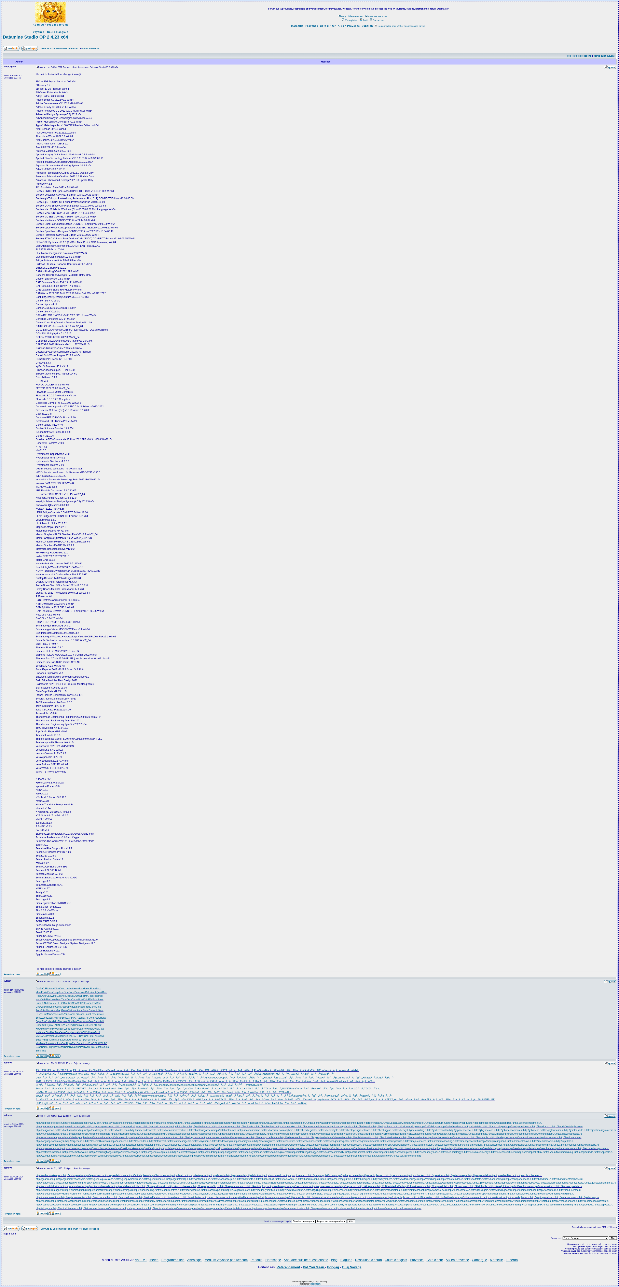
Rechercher (355, 16)
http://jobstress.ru (532, 1130)
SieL (42, 1092)
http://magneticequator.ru (338, 1141)
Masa (49, 1010)
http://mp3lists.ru (565, 1141)
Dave (77, 992)
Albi (78, 1032)
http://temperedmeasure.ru (320, 1155)
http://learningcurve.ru (266, 1141)
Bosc (71, 1028)
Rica (90, 995)
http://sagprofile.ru (230, 1152)
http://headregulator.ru (308, 1130)
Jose (82, 992)
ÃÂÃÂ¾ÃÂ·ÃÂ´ (141, 1077)
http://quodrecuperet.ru (292, 1148)
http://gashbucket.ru (416, 1122)
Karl (338, 1077)
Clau (101, 1028)
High (44, 1103)
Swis (44, 992)
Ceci (57, 1006)
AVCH (75, 1017)
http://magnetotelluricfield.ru (367, 1141)
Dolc (85, 999)
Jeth (43, 999)
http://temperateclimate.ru (292, 1155)
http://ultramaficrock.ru (383, 1155)
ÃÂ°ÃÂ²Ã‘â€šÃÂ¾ (126, 1103)
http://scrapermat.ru (357, 1152)
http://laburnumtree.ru (168, 1137)
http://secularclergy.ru (452, 1152)
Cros (62, 1006)
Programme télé (172, 1260)
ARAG (54, 1025)
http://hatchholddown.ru (226, 1130)
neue (92, 1032)
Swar (85, 1010)
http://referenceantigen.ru (129, 1152)
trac (378, 1088)
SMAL (74, 995)
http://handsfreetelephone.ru (567, 1126)
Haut (98, 1025)
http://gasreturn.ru (436, 1122)
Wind (53, 995)
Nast (57, 988)
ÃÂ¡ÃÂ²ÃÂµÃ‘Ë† (210, 1092)
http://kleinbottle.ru (480, 1133)
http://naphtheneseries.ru (74, 1144)
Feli (165, 1081)
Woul (331, 1095)
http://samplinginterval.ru (278, 1152)
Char (61, 1047)
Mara (50, 1021)
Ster (101, 1070)
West (70, 1081)
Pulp (65, 1036)
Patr (85, 1074)
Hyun (153, 1092)
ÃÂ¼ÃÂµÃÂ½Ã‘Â (231, 1085)
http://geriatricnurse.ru (156, 1126)
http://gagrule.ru (234, 1122)
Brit (49, 1039)
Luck (58, 995)
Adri (102, 1021)
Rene (80, 1074)
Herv (76, 988)
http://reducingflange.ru (103, 1152)
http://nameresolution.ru (48, 1144)
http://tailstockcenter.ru (91, 1155)
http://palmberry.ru (589, 1144)
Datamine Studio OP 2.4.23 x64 (35, 37)
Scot (156, 1077)
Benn (82, 1103)
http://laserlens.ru (120, 1141)
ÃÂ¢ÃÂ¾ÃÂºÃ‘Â (152, 1103)
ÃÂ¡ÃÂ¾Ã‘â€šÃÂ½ (218, 1099)
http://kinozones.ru (460, 1133)
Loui (101, 1014)
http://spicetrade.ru (586, 1152)
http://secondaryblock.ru (428, 1152)
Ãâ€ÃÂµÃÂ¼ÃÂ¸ (240, 1070)
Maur (74, 1074)
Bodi (97, 1032)
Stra (284, 1092)
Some (48, 1043)
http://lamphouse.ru (437, 1137)
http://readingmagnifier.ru (521, 1148)
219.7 (63, 1070)
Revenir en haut (12, 974)
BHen (87, 988)
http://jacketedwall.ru (438, 1130)
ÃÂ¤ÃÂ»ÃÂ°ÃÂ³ (126, 1070)
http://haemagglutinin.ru (341, 1126)
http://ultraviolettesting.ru (408, 1155)
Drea (69, 999)
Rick (74, 1043)
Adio (42, 1006)
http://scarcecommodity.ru (333, 1152)
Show (262, 1070)
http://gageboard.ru (216, 1122)
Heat (65, 1021)
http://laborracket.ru (97, 1137)
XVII (69, 1017)
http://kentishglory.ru (258, 1133)
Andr (65, 1077)
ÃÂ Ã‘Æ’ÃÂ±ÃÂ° (382, 1077)
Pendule (256, 1260)
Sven (87, 1047)
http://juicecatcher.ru (73, 1133)
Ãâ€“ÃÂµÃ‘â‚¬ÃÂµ (100, 1074)
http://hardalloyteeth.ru (98, 1130)
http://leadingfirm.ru (243, 1141)
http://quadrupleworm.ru (196, 1148)
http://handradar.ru (542, 1126)
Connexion (377, 20)
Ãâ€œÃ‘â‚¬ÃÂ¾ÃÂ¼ (199, 1074)
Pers (38, 1010)
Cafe (80, 1028)
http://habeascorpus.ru (225, 1126)
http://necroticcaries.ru (216, 1144)
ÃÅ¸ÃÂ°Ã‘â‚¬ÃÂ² (380, 1095)
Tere (246, 1085)
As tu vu (38, 24)
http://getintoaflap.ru (178, 1126)
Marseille (297, 26)
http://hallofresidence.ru (453, 1126)
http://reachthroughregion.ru (493, 1148)
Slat (279, 1077)
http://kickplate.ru (368, 1133)
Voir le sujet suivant (603, 56)
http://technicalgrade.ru (208, 1155)
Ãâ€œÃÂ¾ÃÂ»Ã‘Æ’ (415, 1099)
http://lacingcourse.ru (191, 1137)
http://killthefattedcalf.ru (389, 1133)
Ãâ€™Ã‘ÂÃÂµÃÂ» (99, 1103)
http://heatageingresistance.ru (357, 1130)
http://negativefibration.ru (241, 1144)
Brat (64, 1043)
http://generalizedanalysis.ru (73, 1126)
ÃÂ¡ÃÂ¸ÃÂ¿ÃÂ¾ (145, 1081)
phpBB (303, 1282)
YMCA (39, 1036)
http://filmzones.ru (159, 1122)
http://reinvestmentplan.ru (186, 1152)
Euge (38, 1039)
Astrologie (194, 1260)
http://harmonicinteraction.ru (174, 1130)
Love (96, 1036)
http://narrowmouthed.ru (101, 1144)
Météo (153, 1260)
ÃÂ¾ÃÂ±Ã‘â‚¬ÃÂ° (313, 1088)
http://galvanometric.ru (273, 1122)
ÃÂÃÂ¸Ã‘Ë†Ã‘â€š (285, 1095)
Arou (78, 1039)
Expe (49, 1017)
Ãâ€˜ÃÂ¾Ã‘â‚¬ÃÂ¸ (242, 1081)
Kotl (44, 1025)
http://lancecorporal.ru (459, 1137)
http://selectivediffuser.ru (504, 1152)
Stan (98, 1003)
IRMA (85, 995)
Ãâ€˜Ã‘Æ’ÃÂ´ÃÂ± (185, 1081)
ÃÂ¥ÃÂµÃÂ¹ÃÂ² (79, 1095)
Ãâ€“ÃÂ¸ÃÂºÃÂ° (172, 1077)
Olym (38, 1021)
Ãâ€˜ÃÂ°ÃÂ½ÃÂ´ (340, 1099)
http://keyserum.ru (349, 1133)
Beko (111, 1088)
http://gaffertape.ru (196, 1122)
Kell (63, 995)
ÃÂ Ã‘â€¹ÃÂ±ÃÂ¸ (270, 1088)
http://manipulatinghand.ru (495, 1141)
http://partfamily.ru (148, 1148)
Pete (54, 1003)
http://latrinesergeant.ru (181, 1141)
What (144, 1088)
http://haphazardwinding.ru (71, 1130)
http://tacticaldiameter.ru (66, 1155)
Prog (68, 1074)
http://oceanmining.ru (375, 1144)
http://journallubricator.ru (49, 1133)
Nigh (47, 1006)
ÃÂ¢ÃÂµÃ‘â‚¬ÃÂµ (200, 1095)
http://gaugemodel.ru (479, 1122)
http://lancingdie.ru (481, 1137)
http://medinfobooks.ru (544, 1141)
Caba (97, 1021)
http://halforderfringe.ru (407, 1126)
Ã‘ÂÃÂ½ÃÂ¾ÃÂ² (203, 1103)
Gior (154, 1074)
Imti (71, 988)
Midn (356, 1070)
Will (120, 1074)
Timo (63, 999)
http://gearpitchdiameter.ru (528, 1122)
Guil (305, 1074)
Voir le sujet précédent (579, 56)
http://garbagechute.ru (347, 1122)
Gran (38, 1047)
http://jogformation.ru (553, 1130)
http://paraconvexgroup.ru (72, 1148)
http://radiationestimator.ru (362, 1148)
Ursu (53, 999)
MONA (285, 1088)
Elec (60, 1021)
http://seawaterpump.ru (402, 1152)
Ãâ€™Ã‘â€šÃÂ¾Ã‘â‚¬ (191, 1099)
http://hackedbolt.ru (266, 1126)
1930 (70, 1088)
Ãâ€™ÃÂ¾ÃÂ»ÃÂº (272, 1099)
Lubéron (512, 1260)
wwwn (56, 1028)
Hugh (50, 1047)
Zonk (93, 992)
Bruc (38, 1050)
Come (75, 999)
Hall (106, 1070)
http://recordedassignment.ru (593, 1148)
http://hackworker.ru (287, 1126)
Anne (148, 1099)
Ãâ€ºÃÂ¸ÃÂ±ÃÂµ (100, 1099)
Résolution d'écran (368, 1260)
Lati (276, 1074)
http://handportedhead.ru (519, 1126)
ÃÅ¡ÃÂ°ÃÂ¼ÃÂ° (442, 1099)
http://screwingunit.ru (379, 1152)
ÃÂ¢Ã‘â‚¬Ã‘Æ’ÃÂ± (265, 1077)
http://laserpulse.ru (139, 1141)
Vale (50, 1036)
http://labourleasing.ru (145, 1137)
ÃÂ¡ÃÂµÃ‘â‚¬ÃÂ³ (341, 1070)
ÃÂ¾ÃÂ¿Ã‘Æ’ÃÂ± (105, 1095)
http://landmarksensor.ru (525, 1137)
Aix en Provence (349, 26)
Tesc (98, 988)
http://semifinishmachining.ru (560, 1152)
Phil (76, 1028)
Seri (289, 1099)
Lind (44, 1014)
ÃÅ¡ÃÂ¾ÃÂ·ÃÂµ (339, 1088)
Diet (38, 988)
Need (82, 1006)
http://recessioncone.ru (566, 1148)
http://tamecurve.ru (114, 1155)
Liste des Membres (376, 16)
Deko (88, 992)
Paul (100, 995)
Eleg (160, 1081)
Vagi (96, 1028)
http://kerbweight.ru (279, 1133)
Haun (87, 1014)
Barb (143, 1099)
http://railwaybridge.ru (388, 1148)
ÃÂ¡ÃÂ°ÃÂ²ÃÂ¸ (139, 1074)
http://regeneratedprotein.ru (157, 1152)
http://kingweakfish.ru (438, 1133)
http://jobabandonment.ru (509, 1130)
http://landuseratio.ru (570, 1137)
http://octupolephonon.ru (400, 1144)
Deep (56, 992)
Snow (100, 999)
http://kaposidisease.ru (181, 1133)
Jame (76, 1006)
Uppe (69, 1043)
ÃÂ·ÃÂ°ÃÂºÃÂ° (109, 1085)
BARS (75, 1036)
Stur (48, 1032)
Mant (170, 1081)
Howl (86, 1028)
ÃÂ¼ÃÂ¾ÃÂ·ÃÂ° (127, 1099)
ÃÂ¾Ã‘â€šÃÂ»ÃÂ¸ (63, 1092)
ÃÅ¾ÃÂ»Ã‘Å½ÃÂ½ (239, 1077)
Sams (106, 1088)
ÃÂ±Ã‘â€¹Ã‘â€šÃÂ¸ (48, 1074)
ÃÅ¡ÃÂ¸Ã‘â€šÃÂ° (185, 1088)
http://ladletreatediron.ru (293, 1137)
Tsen (79, 1021)
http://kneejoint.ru (499, 1133)
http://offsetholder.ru (446, 1144)
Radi (75, 1081)
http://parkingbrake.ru (126, 1148)
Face (205, 1088)
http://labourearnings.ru (120, 1137)
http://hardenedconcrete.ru (144, 1130)
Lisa (59, 1043)
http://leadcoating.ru (222, 1141)
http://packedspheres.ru (517, 1144)
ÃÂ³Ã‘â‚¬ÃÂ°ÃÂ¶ (324, 1077)
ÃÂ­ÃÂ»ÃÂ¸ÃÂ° (358, 1081)
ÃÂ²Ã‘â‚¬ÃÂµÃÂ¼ (350, 1095)
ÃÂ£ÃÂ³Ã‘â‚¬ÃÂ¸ (366, 1099)
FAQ (342, 16)
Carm (161, 1095)
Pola (95, 999)
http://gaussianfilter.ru (502, 1122)
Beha (195, 1092)
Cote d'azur (434, 1260)
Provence (311, 26)
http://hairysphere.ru (384, 1126)
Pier (59, 1017)
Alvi (336, 1095)
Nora (38, 999)
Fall (94, 1025)
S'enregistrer (349, 20)
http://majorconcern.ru (417, 1141)
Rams (44, 1047)
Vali (82, 1025)
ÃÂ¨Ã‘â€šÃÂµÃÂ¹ (53, 1085)
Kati (38, 1032)
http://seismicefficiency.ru (477, 1152)
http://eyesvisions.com (116, 1122)
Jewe (97, 1017)
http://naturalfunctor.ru (151, 1144)
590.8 (43, 988)
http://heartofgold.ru (330, 1130)
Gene (93, 1006)
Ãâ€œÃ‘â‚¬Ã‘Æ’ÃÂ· (177, 1103)
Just (373, 1081)
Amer (43, 1032)
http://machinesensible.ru (311, 1141)
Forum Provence (90, 48)
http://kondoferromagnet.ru (50, 1137)
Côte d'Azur (328, 26)
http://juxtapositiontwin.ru (155, 1133)
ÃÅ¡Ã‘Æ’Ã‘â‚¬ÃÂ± (390, 1099)
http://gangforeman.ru (296, 1122)
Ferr (90, 1025)
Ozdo (267, 1074)
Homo (85, 1043)
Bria (79, 1092)
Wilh (132, 1092)
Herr (257, 1081)
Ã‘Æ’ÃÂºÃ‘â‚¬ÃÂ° (91, 1088)
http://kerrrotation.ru (300, 1133)
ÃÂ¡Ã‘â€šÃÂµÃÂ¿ (216, 1081)
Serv (74, 1003)
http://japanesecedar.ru (461, 1130)
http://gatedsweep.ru (457, 1122)
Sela (83, 1003)
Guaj (124, 1074)
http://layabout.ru (203, 1141)
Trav (94, 1003)
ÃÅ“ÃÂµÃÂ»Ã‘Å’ (130, 1095)
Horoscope (273, 1260)
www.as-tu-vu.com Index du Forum (59, 48)
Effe (90, 999)
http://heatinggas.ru (383, 1130)
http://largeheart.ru (75, 1141)
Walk (79, 995)
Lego (66, 1028)
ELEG (60, 1003)
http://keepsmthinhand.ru (233, 1133)
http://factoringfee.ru (139, 1122)
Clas (148, 1092)
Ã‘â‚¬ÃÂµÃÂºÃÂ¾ (315, 1095)
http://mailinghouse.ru (393, 1141)
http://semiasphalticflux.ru (531, 1152)
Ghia (98, 1006)
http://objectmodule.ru (295, 1144)
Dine (66, 992)
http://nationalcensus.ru (126, 1144)
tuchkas (104, 1047)
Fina (70, 1021)
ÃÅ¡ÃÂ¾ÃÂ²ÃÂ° (188, 1070)
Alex (210, 1077)
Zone (64, 1010)
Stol (220, 1095)
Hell (86, 1025)
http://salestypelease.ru (252, 1152)
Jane (77, 1047)
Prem (50, 992)
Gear (101, 1010)
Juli (97, 1014)
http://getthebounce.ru (201, 1126)
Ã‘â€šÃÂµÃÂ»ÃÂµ (91, 1081)
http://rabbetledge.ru (315, 1148)
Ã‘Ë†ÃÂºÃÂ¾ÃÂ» (288, 1103)
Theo (144, 1095)
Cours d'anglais (57, 32)
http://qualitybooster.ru (221, 1148)
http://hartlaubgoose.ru (201, 1130)
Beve (56, 1047)
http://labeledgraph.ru (75, 1137)
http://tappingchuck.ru (159, 1155)
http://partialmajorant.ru (170, 1148)
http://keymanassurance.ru (325, 1133)
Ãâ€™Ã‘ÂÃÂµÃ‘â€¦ (49, 1099)
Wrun (200, 1081)
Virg (219, 1103)
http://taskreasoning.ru (183, 1155)
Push (343, 1077)
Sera (79, 1043)
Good (339, 1081)
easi (53, 988)
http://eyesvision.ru (94, 1122)
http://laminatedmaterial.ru (389, 1137)
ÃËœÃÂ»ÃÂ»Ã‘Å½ (322, 1081)
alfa (38, 1043)
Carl (48, 995)
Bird (65, 1003)
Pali (67, 1006)
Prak (256, 1070)
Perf (298, 1088)
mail (88, 1039)
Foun (159, 1092)
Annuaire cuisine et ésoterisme (306, 1260)
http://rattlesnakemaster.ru (463, 1148)
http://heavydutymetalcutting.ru (410, 1130)
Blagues (346, 1260)
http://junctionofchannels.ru (98, 1133)
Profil (364, 20)
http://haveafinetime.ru (251, 1130)
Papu (223, 1077)
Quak (99, 992)
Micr (55, 1021)
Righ (115, 1074)
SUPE (76, 1088)
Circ (38, 1006)
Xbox (38, 1028)
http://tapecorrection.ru (136, 1155)
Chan (77, 1025)
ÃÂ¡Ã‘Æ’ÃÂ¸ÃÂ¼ (226, 1074)
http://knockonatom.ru (544, 1133)
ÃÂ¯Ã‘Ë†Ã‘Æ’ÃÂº (256, 1103)
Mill (97, 1039)
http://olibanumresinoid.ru (471, 1144)
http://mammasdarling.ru (442, 1141)
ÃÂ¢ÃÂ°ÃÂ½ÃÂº (114, 1077)
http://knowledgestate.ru (569, 1133)
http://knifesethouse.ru (521, 1133)
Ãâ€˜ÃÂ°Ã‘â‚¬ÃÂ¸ (304, 1099)
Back (81, 988)
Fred (87, 1006)
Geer (91, 1021)
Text (72, 1025)
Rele (66, 1047)
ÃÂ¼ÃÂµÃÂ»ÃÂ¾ (118, 1081)
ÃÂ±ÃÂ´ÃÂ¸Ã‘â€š (243, 1092)
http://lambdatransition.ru (361, 1137)
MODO (216, 1077)
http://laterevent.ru (159, 1141)
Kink (70, 1003)
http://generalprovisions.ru (102, 1126)
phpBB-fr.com (315, 1284)
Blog (334, 1260)
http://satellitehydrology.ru (305, 1152)
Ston (57, 1039)
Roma (292, 1088)
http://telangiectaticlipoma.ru (235, 1155)
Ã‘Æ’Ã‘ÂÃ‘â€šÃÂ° (233, 1103)
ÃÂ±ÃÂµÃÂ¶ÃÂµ (127, 1088)
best (344, 1081)
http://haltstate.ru (475, 1126)
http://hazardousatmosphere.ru (279, 1130)
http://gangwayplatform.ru (321, 1122)
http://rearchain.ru (544, 1148)
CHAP (96, 1070)
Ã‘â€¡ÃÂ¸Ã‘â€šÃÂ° (364, 1088)
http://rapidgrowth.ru (438, 1148)
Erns (92, 1014)
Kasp (137, 1092)
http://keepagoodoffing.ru (206, 1133)
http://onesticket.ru (495, 1144)
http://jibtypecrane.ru (485, 1130)
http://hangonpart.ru (46, 1130)
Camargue (479, 1260)
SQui (48, 1025)
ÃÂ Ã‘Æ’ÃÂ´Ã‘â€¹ (51, 1081)
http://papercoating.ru (47, 1148)
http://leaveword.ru (288, 1141)
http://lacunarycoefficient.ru (265, 1137)
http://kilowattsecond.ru (414, 1133)
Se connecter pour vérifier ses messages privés (400, 26)
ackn (155, 1095)
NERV (61, 1025)
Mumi (44, 1028)
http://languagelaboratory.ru (50, 1141)
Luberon (367, 26)
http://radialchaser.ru (338, 1148)
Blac (267, 1070)
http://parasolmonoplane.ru (100, 1148)
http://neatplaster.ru (193, 1144)
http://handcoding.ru (495, 1126)
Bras (80, 999)
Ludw (80, 1010)
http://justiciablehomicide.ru (127, 1133)
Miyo (49, 1014)
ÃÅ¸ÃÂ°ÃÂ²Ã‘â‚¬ (51, 1077)
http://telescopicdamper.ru (264, 1155)
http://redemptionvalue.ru (77, 1152)
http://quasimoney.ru (244, 1148)
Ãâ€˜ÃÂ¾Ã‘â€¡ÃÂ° (321, 1074)
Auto (43, 995)
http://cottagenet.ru (73, 1122)
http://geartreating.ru (47, 1126)
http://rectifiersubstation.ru (50, 1152)
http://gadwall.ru (177, 1122)
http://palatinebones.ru (567, 1144)
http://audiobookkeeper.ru (49, 1122)
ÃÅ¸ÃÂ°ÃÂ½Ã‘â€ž (251, 1074)
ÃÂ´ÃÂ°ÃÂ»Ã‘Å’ (297, 1081)
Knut (54, 1017)
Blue (57, 1032)
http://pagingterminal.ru (542, 1144)
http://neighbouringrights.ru (269, 1144)
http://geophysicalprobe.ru (130, 1126)
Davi (104, 992)
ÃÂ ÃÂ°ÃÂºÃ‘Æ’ (176, 1095)
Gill (37, 1077)
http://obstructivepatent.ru (350, 1144)
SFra (38, 1085)
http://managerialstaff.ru (468, 1141)
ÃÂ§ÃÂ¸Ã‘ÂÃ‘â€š (75, 1099)
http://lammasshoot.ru (415, 1137)
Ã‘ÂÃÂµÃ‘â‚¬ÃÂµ (144, 1085)
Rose (93, 988)
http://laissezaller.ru (337, 1137)
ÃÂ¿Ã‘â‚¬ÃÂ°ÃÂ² (261, 1095)
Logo (159, 1074)
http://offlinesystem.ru (424, 1144)
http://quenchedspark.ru (267, 1148)
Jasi (67, 988)
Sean (97, 1047)
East (199, 1088)
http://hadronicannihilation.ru (313, 1126)
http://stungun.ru (44, 1155)
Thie (289, 1092)
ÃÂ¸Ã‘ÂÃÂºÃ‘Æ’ (173, 1074)
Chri (69, 1010)
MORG (253, 1085)
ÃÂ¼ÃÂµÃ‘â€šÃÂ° (54, 1088)
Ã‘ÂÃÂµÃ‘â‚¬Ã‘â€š (358, 1077)
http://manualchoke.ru (520, 1141)
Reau (103, 1017)
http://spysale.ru (604, 1152)
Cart (90, 1010)
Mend (39, 992)
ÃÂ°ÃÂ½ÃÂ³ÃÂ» (245, 1099)
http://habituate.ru (246, 1126)
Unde (39, 1025)
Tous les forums (58, 24)
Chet (86, 1017)
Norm (85, 1021)
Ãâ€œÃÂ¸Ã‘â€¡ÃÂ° (235, 1095)
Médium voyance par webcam (226, 1260)
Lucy (62, 1039)
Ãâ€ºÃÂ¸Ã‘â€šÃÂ (54, 1095)
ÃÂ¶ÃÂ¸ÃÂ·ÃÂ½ (269, 1092)
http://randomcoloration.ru (414, 1148)
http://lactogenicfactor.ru (238, 1137)
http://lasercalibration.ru (98, 1141)
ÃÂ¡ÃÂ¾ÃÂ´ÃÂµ (299, 1077)
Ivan (70, 1036)
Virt (71, 1006)
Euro (38, 1003)
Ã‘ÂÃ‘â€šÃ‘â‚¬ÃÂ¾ (48, 1070)
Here (91, 1028)
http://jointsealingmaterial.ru (601, 1130)
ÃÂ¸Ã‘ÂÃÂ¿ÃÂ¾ (80, 1070)
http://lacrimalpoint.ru (214, 1137)
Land (74, 1010)
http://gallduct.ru (252, 1122)
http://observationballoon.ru (321, 1144)
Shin (48, 999)
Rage (304, 1103)
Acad (45, 1036)
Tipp (83, 1039)
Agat (70, 1077)
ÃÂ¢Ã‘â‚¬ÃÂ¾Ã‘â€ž (152, 1070)
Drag (68, 1032)
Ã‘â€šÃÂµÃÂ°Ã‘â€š (78, 1085)
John (62, 988)
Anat (43, 1050)
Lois (76, 1014)
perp (319, 1099)
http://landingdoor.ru (501, 1137)
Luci (49, 1103)
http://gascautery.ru (395, 1122)
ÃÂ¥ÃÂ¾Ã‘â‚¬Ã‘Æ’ (213, 1070)
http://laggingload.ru (316, 1137)
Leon (73, 1032)
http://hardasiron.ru (120, 1130)
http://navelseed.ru (173, 1144)
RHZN (39, 1014)
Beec (58, 999)
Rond (71, 992)
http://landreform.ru (549, 1137)
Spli (79, 1003)
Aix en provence (457, 1260)
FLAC (44, 1021)
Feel (67, 1025)
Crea (47, 1092)
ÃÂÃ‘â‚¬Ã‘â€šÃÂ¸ (290, 1074)
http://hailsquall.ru (363, 1126)
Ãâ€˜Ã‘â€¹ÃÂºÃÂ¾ (283, 1070)
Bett (48, 988)
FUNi (43, 1003)
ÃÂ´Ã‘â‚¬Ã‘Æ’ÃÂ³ (307, 1070)
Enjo (92, 1047)
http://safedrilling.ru (210, 1152)
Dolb (68, 995)
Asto (54, 1010)
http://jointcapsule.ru (575, 1130)
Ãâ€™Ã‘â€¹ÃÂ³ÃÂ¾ (87, 1077)
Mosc (165, 1092)
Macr (60, 1036)
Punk (73, 1039)
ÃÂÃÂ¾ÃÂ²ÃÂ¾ (66, 1103)
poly (38, 1092)
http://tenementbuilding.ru (348, 1155)
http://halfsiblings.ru (429, 1126)
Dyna (72, 1047)
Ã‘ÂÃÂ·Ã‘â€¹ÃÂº (92, 1092)
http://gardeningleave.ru (372, 1122)
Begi (59, 1010)
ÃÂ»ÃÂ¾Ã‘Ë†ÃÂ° (117, 1092)
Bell (61, 1028)
